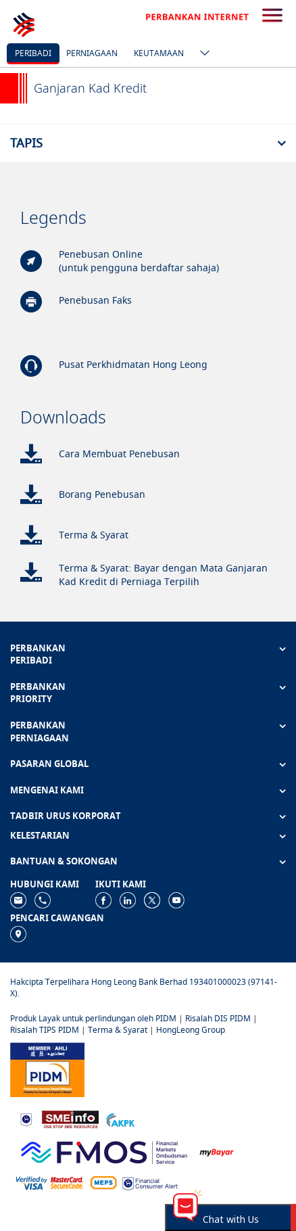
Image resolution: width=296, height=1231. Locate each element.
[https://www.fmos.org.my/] (104, 1150)
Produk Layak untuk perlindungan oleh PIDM (93, 1018)
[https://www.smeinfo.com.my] (70, 1118)
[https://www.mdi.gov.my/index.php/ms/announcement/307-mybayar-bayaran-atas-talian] (216, 1151)
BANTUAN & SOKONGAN (64, 861)
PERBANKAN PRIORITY (38, 692)
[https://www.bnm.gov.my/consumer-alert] (150, 1182)
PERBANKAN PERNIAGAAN (39, 731)
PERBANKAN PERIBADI (38, 654)
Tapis (26, 143)
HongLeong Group (190, 1030)
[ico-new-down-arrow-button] (201, 54)
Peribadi (33, 53)
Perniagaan (92, 53)
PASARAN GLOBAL (49, 764)
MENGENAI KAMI (47, 790)
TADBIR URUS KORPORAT (65, 816)
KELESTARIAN (40, 835)
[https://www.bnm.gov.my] (26, 1119)
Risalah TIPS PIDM (44, 1030)
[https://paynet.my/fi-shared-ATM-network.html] (103, 1182)
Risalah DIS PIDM (218, 1018)
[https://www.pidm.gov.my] (47, 1069)
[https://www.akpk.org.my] (120, 1119)
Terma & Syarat (117, 1030)
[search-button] (272, 16)
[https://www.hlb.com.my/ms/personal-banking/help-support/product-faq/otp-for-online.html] (50, 1182)
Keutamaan (159, 53)
